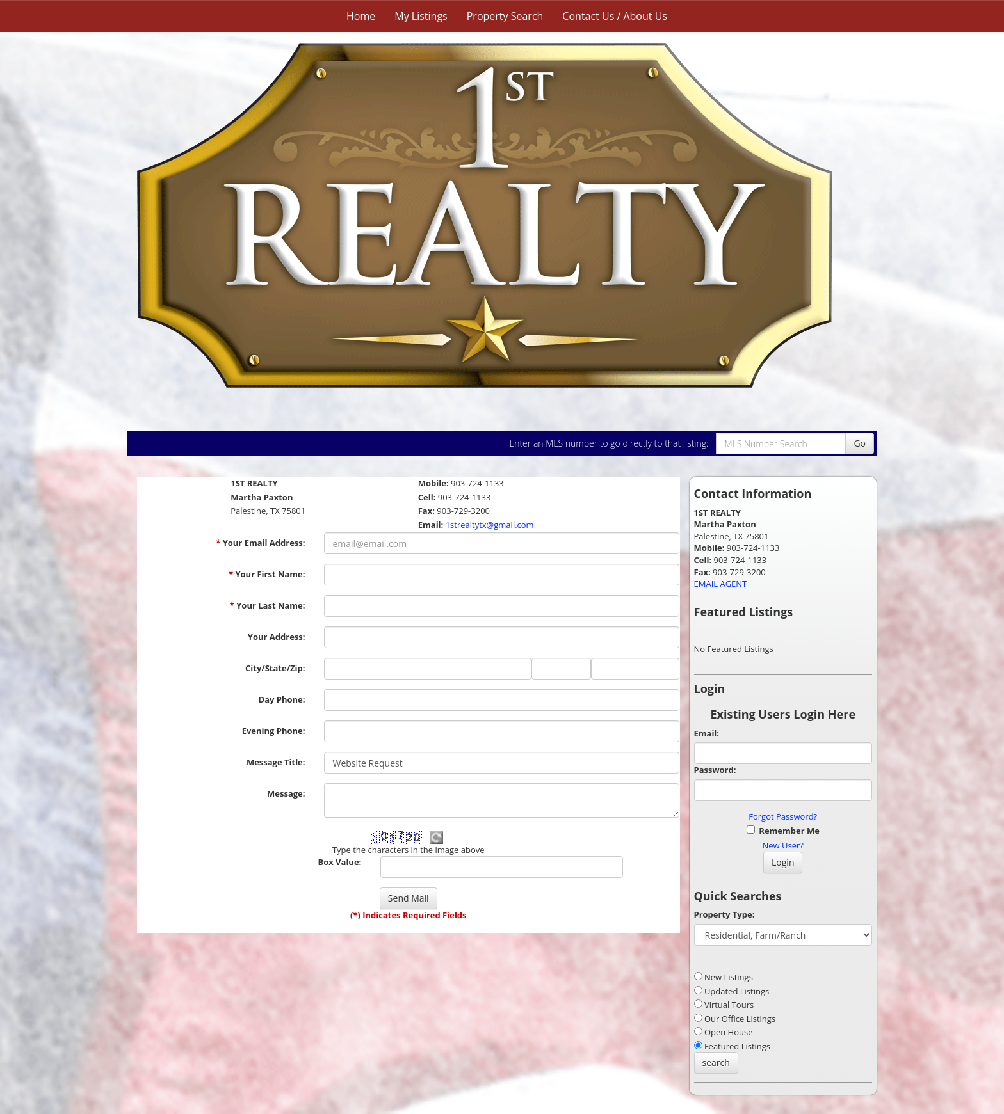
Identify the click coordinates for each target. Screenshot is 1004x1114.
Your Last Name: (267, 605)
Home (360, 16)
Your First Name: (267, 574)
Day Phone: (282, 699)
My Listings (420, 16)
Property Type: (724, 914)
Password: (715, 770)
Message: (286, 793)
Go (860, 443)
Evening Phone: (273, 730)
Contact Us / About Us (614, 16)
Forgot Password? (783, 816)
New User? (783, 845)
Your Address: (276, 636)
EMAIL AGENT (720, 583)
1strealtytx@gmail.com (490, 524)
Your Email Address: (260, 542)
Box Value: (339, 862)
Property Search (505, 16)
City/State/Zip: (275, 668)
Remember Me (783, 830)
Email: (707, 733)
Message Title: (276, 762)
